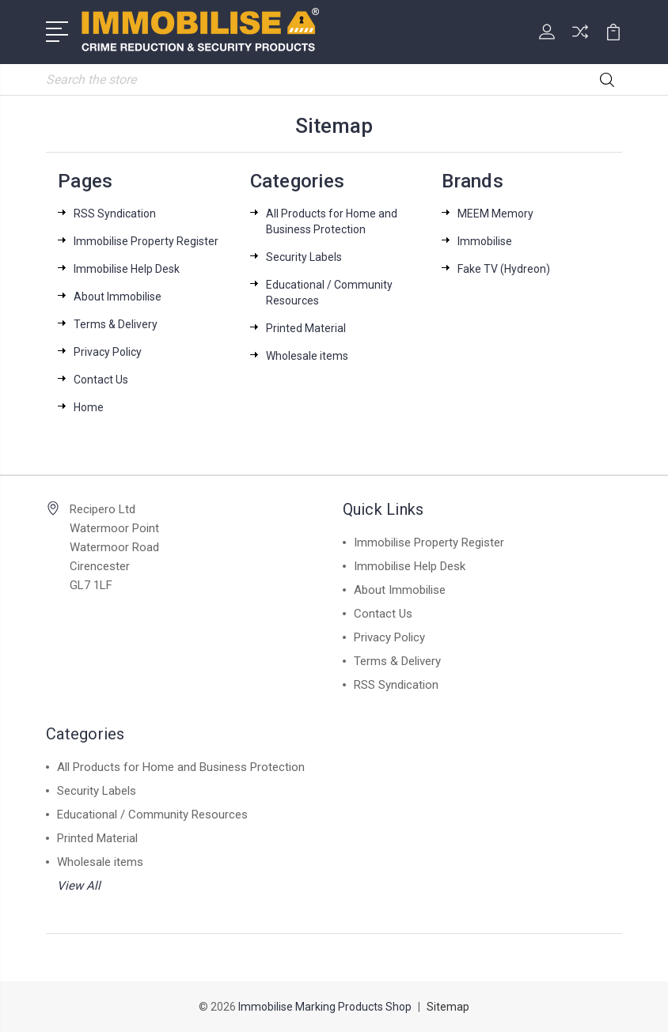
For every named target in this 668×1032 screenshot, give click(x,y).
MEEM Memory (495, 213)
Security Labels (304, 257)
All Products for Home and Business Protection (181, 767)
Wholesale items (307, 356)
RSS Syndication (115, 213)
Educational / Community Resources (152, 814)
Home (89, 407)
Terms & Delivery (116, 324)
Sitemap (448, 1006)
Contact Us (101, 379)
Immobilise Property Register (146, 241)
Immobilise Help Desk (127, 269)
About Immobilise (117, 296)
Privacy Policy (108, 352)
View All (79, 886)
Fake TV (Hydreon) (503, 269)
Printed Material (306, 328)
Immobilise (484, 241)
